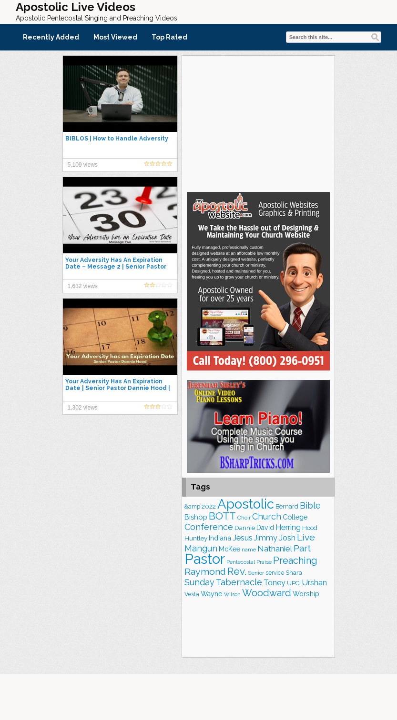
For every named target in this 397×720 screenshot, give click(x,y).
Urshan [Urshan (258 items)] (314, 582)
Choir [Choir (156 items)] (244, 517)
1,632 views (83, 286)
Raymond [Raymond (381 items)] (205, 571)
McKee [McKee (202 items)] (229, 549)
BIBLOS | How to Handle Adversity (116, 138)
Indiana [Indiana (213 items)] (220, 538)
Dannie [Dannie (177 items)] (244, 527)
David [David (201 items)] (265, 527)
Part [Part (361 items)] (302, 548)
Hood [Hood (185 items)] (309, 527)
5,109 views (83, 164)
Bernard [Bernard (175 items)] (286, 506)
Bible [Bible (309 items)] (310, 505)
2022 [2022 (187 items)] (209, 506)
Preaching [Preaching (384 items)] (295, 560)
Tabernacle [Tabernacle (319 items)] (239, 582)
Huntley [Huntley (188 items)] (195, 538)
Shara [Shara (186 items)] (293, 572)
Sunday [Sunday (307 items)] (199, 582)
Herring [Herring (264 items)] (288, 527)
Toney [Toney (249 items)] (274, 582)
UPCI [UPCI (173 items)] (294, 583)
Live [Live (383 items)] (306, 537)
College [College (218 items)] (295, 517)
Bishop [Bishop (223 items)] (195, 517)
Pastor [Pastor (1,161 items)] (204, 558)
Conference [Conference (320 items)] (208, 527)
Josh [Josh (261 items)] (287, 537)
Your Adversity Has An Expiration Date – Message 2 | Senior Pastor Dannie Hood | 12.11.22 (115, 267)
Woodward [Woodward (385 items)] (266, 593)
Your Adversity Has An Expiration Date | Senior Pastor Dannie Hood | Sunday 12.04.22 (117, 388)
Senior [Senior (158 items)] (256, 573)
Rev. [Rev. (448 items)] (236, 571)
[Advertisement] (258, 122)
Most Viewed (115, 37)
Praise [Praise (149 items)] (264, 562)
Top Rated (169, 37)
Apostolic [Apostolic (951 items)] (245, 503)
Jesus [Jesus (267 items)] (243, 537)
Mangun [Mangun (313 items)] (200, 548)
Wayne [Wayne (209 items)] (212, 594)
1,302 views (83, 407)
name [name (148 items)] (249, 549)
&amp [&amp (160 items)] (192, 506)
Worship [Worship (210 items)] (306, 594)
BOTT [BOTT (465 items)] (222, 516)
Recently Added (51, 37)
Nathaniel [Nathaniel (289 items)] (274, 548)
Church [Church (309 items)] (266, 516)
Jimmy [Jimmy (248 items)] (265, 537)
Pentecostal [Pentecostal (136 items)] (240, 562)
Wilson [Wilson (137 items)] (232, 594)
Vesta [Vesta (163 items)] (191, 594)
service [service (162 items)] (274, 573)
